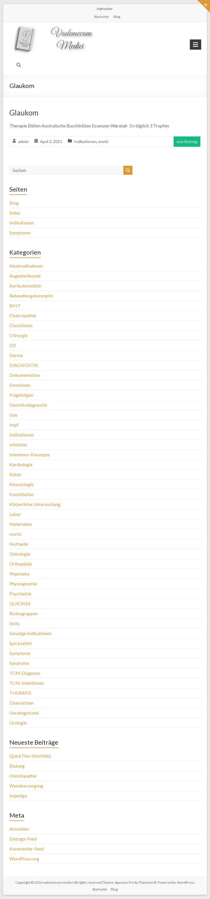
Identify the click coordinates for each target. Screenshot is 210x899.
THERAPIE (20, 693)
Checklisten (20, 325)
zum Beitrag (186, 141)
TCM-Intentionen (26, 683)
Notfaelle (18, 544)
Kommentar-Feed (26, 848)
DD (12, 345)
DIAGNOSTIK (23, 365)
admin (23, 141)
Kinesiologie (21, 484)
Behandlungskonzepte (31, 295)
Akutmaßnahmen (26, 265)
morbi (103, 141)
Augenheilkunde (25, 275)
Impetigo (18, 795)
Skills (14, 623)
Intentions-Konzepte (29, 454)
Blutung (17, 765)
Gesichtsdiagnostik (28, 405)
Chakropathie (22, 315)
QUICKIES (19, 603)
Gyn (13, 414)
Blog (116, 16)
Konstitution (21, 494)
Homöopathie (23, 775)
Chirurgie (18, 335)
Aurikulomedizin (25, 285)
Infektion (18, 444)
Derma (16, 355)
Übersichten (21, 702)
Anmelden (19, 828)
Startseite (101, 16)
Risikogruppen (23, 613)
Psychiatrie (20, 593)
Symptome (19, 232)
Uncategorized (24, 712)
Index (14, 212)
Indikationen (85, 141)
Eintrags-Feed (23, 838)
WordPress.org (24, 858)
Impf (14, 424)
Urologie (18, 722)
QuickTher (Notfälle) (30, 756)
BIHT (15, 305)
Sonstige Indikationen (30, 633)
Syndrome (19, 663)
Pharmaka (19, 573)
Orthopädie (20, 563)
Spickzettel (20, 643)
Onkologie (19, 553)
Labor (15, 514)
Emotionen (19, 385)
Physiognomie (23, 583)
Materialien (20, 524)
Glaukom (23, 112)
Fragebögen (21, 395)
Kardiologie (20, 464)
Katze (15, 474)
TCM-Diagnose (24, 673)
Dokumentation (24, 375)
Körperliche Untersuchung (35, 504)
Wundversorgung (26, 785)
